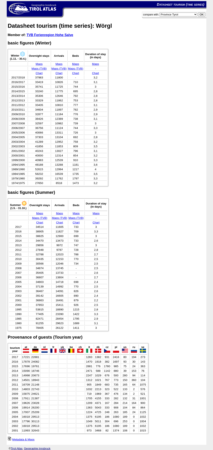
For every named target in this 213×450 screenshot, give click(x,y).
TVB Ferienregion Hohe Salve (50, 35)
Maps (39, 64)
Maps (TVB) (39, 68)
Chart (39, 73)
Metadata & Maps (23, 439)
